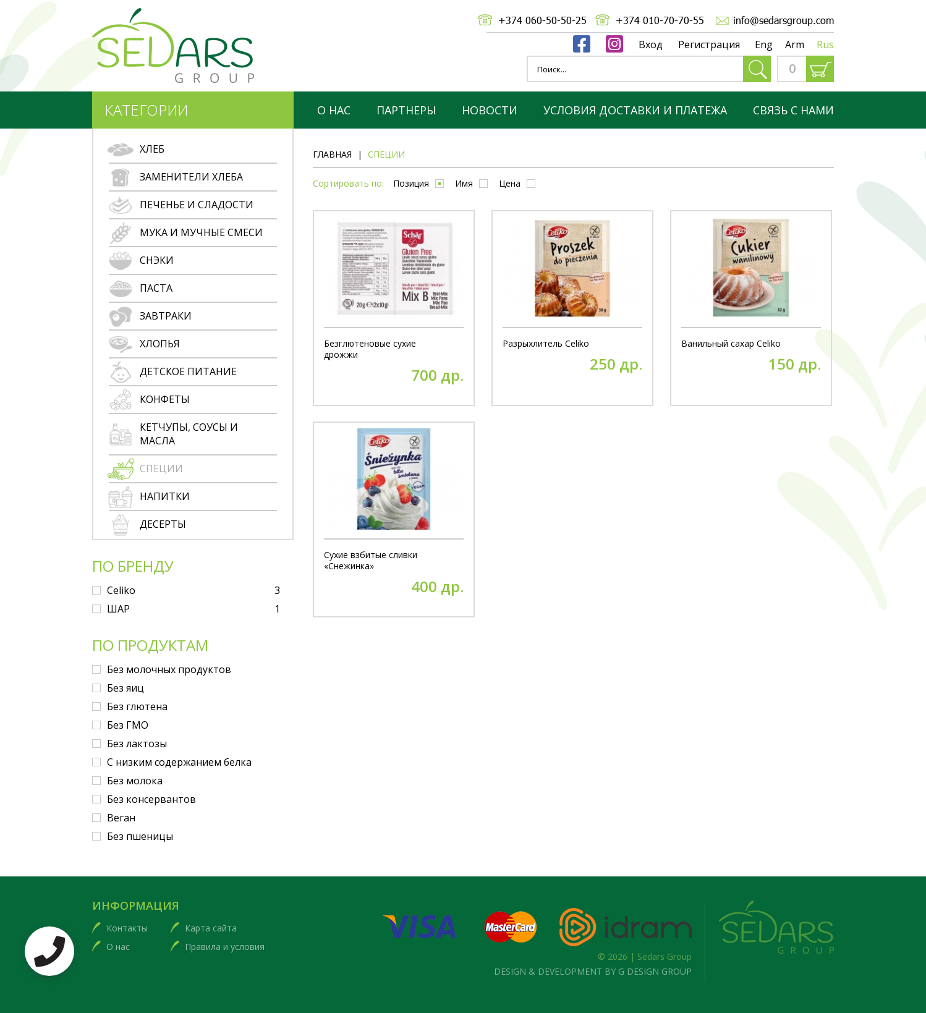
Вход (651, 44)
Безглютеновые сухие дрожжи (370, 349)
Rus (825, 44)
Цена (509, 183)
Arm (794, 44)
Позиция (411, 183)
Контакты (127, 928)
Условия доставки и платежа (635, 110)
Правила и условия (225, 946)
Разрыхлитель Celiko (546, 343)
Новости (489, 110)
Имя (464, 183)
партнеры (406, 110)
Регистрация (709, 44)
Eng (764, 44)
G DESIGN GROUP (655, 971)
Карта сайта (211, 928)
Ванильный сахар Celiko (731, 343)
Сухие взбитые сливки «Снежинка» (370, 560)
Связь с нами (793, 110)
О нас (333, 110)
